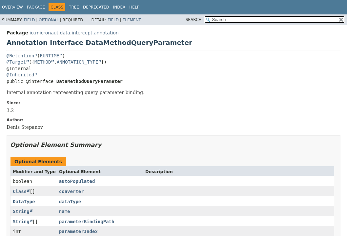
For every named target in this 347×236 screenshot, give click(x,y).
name (64, 211)
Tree (74, 7)
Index (119, 7)
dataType (70, 201)
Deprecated (96, 7)
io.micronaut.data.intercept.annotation (74, 32)
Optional (49, 20)
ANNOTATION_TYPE (77, 62)
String (21, 211)
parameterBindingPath (86, 221)
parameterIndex (78, 231)
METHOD (42, 62)
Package (36, 7)
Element (132, 20)
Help (134, 7)
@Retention (20, 55)
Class (20, 191)
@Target (16, 62)
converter (71, 191)
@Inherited (20, 74)
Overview (12, 7)
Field (29, 20)
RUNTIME (49, 55)
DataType (24, 201)
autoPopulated (77, 181)
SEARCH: (194, 19)
